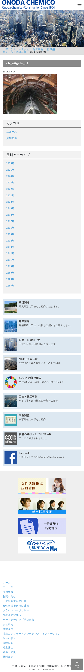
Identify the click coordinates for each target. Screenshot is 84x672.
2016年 (10, 227)
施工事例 (38, 49)
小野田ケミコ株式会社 (16, 49)
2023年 (10, 182)
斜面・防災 (9, 652)
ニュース (11, 131)
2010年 (10, 266)
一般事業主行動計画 (14, 601)
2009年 (10, 272)
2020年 (10, 201)
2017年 (10, 221)
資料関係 (11, 138)
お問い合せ (9, 596)
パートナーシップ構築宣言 (18, 619)
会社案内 (8, 624)
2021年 (10, 195)
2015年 (10, 234)
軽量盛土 (52, 49)
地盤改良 (8, 629)
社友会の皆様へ (12, 615)
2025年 (10, 169)
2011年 (10, 259)
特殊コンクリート (32, 633)
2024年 (10, 176)
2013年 (10, 246)
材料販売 (8, 656)
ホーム (7, 582)
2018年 (10, 214)
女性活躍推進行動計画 (16, 605)
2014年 (10, 240)
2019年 (10, 208)
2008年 (10, 279)
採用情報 (8, 591)
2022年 (10, 189)
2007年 (10, 285)
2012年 (10, 253)
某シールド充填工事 (14, 51)
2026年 (10, 163)
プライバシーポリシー (16, 610)
